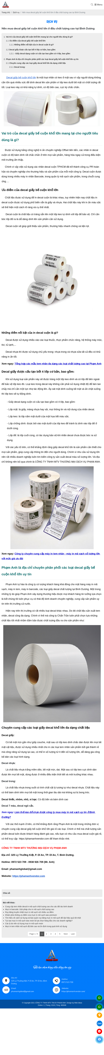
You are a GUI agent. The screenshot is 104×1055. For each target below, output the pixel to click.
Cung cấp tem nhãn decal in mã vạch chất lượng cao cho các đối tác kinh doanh (39, 906)
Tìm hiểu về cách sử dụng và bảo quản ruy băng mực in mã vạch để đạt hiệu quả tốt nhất (43, 918)
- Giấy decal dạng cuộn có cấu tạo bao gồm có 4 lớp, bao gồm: (42, 53)
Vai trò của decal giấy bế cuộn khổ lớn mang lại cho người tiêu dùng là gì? (39, 37)
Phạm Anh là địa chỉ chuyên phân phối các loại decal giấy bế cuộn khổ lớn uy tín (42, 59)
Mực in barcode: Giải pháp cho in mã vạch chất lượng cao (29, 909)
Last (72, 934)
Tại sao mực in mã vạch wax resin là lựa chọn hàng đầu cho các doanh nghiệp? (39, 921)
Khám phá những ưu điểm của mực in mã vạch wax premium (31, 915)
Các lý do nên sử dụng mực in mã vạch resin (24, 923)
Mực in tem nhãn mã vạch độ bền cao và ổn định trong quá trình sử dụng (36, 926)
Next (66, 934)
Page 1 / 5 (33, 934)
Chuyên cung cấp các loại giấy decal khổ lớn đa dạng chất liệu (37, 63)
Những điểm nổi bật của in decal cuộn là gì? (34, 45)
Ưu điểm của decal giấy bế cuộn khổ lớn (27, 41)
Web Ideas (78, 1003)
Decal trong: (19, 67)
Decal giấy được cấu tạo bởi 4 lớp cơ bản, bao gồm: (32, 50)
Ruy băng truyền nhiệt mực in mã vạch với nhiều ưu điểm (29, 912)
